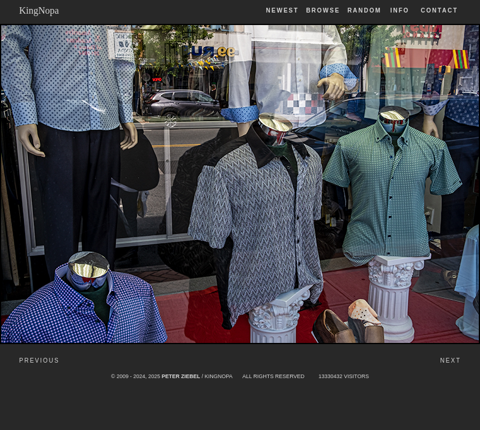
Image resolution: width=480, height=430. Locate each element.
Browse (323, 10)
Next (450, 360)
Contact (439, 10)
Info (400, 10)
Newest (282, 10)
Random (365, 10)
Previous (39, 360)
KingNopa (39, 10)
